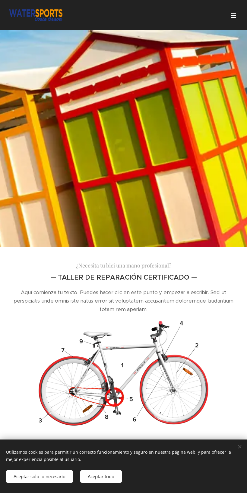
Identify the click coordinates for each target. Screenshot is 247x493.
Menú (233, 15)
